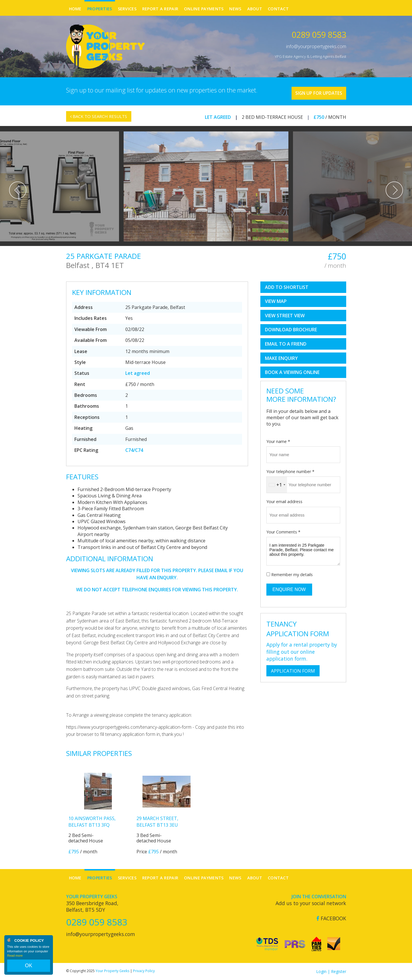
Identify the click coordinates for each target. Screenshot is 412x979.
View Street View (285, 315)
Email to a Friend (285, 343)
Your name (278, 440)
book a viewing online (292, 371)
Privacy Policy (144, 969)
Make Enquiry (281, 357)
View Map (276, 300)
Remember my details (292, 573)
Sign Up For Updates (312, 90)
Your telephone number (290, 470)
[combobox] (277, 484)
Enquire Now (289, 588)
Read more (15, 960)
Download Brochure (291, 329)
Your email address (284, 500)
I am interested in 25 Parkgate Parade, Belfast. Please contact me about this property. (303, 550)
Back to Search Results (101, 119)
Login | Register (331, 970)
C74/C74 (134, 449)
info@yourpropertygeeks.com (316, 46)
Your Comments (283, 530)
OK (28, 968)
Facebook (331, 917)
